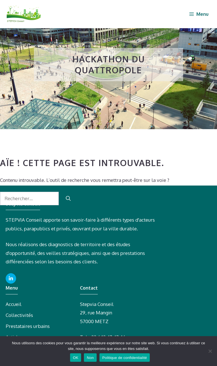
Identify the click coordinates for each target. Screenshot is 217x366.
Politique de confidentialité (124, 358)
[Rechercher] (68, 198)
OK (75, 358)
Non (90, 358)
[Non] (210, 351)
